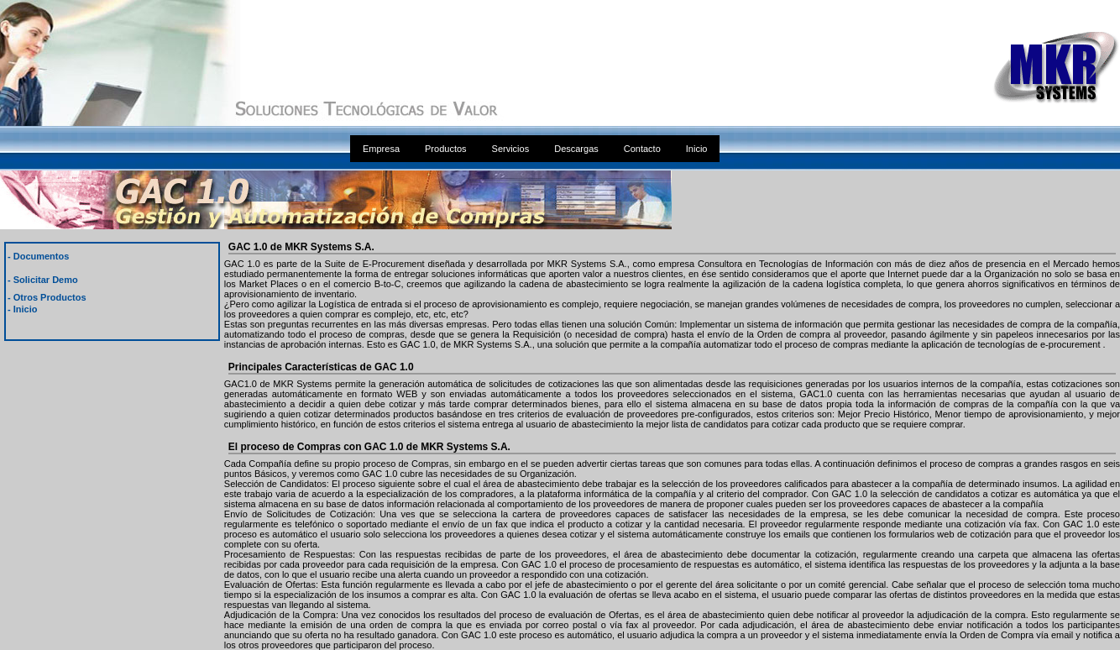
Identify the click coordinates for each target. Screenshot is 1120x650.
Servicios (511, 149)
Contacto (642, 149)
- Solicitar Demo (43, 280)
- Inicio (22, 309)
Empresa (381, 149)
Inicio (697, 149)
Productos (446, 149)
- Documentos (38, 256)
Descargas (576, 149)
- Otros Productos (47, 297)
